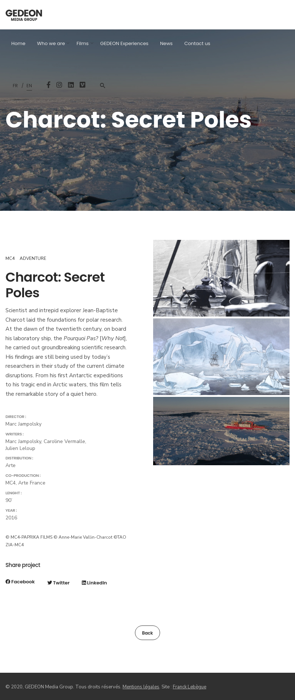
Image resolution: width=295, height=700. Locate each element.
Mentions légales (141, 687)
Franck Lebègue (189, 687)
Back (147, 633)
